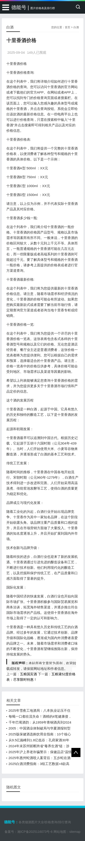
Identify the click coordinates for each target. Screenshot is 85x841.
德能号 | (33, 7)
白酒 (76, 27)
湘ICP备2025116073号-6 (35, 831)
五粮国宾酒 (28, 674)
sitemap (74, 831)
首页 (67, 27)
